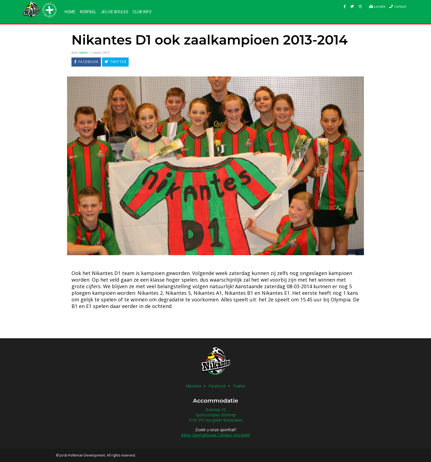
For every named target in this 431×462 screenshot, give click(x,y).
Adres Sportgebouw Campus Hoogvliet (215, 435)
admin (83, 52)
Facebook (217, 386)
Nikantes (193, 386)
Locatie (377, 6)
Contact (397, 6)
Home (69, 12)
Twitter (239, 386)
